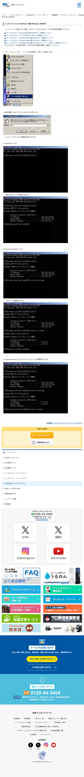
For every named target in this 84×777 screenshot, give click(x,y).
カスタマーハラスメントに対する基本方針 (32, 730)
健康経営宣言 (26, 726)
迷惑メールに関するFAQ (12, 488)
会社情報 (16, 718)
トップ (4, 15)
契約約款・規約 (59, 722)
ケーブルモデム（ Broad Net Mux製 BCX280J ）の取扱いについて (29, 33)
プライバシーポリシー (42, 722)
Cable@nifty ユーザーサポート (37, 15)
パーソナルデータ (22, 722)
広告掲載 (33, 734)
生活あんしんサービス (12, 458)
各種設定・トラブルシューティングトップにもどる (64, 423)
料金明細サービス (10, 468)
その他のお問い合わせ (41, 667)
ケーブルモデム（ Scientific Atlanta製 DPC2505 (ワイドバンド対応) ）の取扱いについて (37, 43)
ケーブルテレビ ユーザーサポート (16, 473)
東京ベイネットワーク (13, 4)
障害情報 (7, 504)
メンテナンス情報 (10, 499)
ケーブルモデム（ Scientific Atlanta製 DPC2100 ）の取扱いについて (30, 40)
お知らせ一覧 (39, 718)
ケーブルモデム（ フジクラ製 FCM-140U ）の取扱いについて (28, 35)
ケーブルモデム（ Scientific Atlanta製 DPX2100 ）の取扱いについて (30, 38)
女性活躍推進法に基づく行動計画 (47, 726)
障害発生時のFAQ (10, 494)
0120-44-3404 (42, 693)
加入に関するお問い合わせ (41, 659)
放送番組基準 (57, 730)
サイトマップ (45, 734)
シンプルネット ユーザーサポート (16, 478)
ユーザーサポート (16, 15)
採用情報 (27, 718)
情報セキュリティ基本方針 (57, 718)
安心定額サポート (10, 463)
